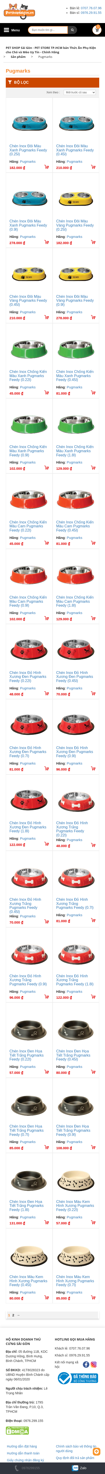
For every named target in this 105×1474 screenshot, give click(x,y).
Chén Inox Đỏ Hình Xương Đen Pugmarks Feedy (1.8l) (27, 827)
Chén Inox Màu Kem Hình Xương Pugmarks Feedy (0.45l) (28, 1281)
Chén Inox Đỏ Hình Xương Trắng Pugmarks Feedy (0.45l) (25, 906)
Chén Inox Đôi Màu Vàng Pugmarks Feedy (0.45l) (28, 301)
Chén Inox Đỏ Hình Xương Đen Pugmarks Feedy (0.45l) (74, 677)
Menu (15, 30)
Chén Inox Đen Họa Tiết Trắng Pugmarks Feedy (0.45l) (73, 1055)
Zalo (78, 1468)
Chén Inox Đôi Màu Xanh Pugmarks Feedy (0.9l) (28, 225)
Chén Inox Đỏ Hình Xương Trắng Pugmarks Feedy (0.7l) (75, 904)
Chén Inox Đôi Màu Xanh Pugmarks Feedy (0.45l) (75, 150)
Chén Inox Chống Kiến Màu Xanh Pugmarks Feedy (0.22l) (28, 376)
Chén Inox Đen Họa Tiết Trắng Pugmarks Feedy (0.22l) (26, 1055)
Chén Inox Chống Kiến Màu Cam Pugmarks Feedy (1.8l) (75, 601)
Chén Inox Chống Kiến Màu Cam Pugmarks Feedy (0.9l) (28, 601)
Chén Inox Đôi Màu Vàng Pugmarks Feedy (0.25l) (75, 225)
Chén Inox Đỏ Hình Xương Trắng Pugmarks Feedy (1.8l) (75, 980)
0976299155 (26, 1468)
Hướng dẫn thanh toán (23, 1453)
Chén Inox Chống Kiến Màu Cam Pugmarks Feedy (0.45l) (75, 526)
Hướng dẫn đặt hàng (22, 1446)
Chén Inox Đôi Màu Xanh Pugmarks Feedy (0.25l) (28, 150)
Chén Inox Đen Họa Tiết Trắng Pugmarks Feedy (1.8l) (26, 1206)
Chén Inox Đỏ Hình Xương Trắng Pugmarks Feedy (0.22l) (72, 829)
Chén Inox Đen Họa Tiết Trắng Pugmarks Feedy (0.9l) (73, 1130)
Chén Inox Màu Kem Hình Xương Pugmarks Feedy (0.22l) (75, 1206)
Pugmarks (28, 161)
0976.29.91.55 (91, 13)
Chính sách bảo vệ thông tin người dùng (76, 1448)
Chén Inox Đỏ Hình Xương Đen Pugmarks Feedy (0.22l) (27, 677)
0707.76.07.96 (91, 8)
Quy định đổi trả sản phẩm (75, 1458)
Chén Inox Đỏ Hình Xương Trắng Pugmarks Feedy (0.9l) (28, 980)
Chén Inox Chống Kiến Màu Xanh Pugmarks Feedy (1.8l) (75, 451)
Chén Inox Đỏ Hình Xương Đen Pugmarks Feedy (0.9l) (74, 752)
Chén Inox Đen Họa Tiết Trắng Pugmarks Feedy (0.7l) (26, 1130)
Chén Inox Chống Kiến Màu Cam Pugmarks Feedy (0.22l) (28, 526)
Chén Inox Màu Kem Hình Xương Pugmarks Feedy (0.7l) (75, 1281)
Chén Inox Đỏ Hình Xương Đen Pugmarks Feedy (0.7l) (27, 752)
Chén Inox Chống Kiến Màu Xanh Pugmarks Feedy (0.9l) (28, 451)
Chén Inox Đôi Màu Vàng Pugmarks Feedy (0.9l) (75, 301)
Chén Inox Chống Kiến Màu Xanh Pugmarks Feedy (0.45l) (75, 376)
